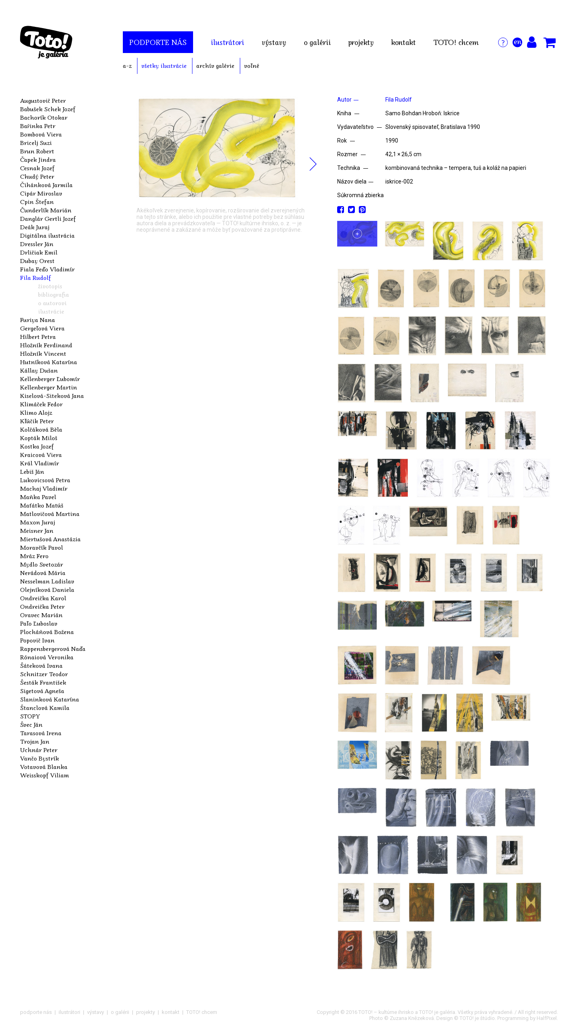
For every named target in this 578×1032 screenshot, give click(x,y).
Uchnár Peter (38, 749)
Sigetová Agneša (42, 690)
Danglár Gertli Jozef (48, 218)
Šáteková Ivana (41, 665)
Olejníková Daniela (47, 589)
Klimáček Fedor (41, 404)
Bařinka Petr (37, 125)
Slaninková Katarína (49, 699)
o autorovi (52, 302)
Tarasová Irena (40, 732)
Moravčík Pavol (41, 547)
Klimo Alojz (36, 412)
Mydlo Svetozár (41, 564)
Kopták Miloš (38, 437)
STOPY (30, 716)
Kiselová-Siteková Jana (52, 395)
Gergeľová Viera (42, 328)
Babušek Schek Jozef (47, 108)
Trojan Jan (34, 741)
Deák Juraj (34, 226)
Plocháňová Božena (47, 631)
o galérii (317, 42)
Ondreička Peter (42, 606)
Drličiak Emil (38, 252)
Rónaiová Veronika (46, 657)
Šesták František (43, 682)
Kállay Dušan (39, 370)
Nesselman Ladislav (47, 581)
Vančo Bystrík (39, 758)
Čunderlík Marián (45, 210)
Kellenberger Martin (48, 387)
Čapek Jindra (38, 159)
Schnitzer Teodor (44, 673)
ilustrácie (51, 311)
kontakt (403, 42)
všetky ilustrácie (164, 65)
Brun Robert (37, 151)
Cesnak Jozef (37, 167)
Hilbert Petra (38, 336)
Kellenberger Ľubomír (50, 378)
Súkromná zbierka (360, 195)
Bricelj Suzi (36, 142)
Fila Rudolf (35, 277)
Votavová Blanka (43, 766)
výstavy (274, 42)
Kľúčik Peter (37, 420)
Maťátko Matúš (41, 505)
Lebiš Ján (32, 471)
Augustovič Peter (43, 100)
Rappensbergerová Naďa (52, 648)
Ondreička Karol (43, 598)
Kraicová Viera (41, 454)
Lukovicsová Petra (45, 479)
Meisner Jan (36, 530)
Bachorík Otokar (43, 117)
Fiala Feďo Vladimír (47, 269)
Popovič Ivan (37, 640)
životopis (50, 286)
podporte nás (158, 42)
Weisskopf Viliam (44, 775)
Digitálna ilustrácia (47, 235)
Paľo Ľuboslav (38, 623)
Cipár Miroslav (41, 193)
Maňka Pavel (38, 496)
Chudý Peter (37, 176)
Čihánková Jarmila (46, 184)
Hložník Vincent (43, 353)
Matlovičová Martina (49, 513)
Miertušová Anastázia (50, 539)
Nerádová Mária (42, 572)
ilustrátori (227, 42)
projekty (361, 42)
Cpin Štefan (37, 201)
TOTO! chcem (456, 42)
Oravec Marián (41, 614)
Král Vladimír (39, 463)
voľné (251, 65)
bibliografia (53, 294)
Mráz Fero (34, 555)
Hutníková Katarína (48, 361)
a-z (127, 65)
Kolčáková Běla (41, 429)
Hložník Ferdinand (46, 345)
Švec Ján (31, 724)
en (517, 41)
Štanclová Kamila (44, 707)
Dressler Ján (36, 243)
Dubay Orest (37, 260)
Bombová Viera (41, 134)
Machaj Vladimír (43, 488)
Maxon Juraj (37, 522)
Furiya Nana (37, 319)
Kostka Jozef (37, 446)
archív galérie (215, 65)
